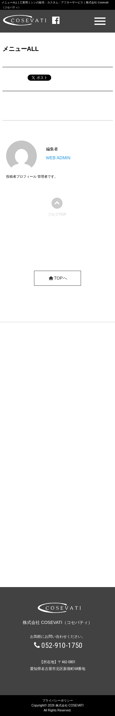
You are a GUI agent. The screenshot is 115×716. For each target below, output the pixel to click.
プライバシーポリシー (57, 700)
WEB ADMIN (58, 157)
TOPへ (57, 278)
